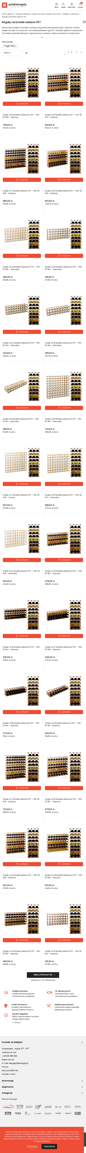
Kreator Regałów (20, 1014)
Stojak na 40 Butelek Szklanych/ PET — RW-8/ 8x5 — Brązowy (22, 952)
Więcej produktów (43, 974)
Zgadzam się (49, 1146)
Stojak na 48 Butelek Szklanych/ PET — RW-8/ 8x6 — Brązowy (64, 876)
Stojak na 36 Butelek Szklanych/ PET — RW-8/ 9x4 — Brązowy (21, 648)
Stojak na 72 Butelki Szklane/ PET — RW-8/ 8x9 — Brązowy (21, 800)
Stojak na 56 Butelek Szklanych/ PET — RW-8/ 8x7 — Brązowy (64, 800)
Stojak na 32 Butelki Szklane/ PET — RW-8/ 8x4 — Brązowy (63, 952)
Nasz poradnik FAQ (10, 1070)
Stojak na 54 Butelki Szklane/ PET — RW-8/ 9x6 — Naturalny (21, 572)
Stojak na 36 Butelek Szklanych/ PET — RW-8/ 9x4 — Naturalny (64, 268)
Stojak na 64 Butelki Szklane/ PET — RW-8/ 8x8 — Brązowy (21, 876)
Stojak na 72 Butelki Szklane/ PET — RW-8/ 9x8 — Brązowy (21, 192)
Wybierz (8, 53)
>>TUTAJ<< (17, 1022)
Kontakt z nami (8, 1074)
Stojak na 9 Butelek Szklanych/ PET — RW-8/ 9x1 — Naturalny (21, 420)
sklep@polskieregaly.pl (18, 1063)
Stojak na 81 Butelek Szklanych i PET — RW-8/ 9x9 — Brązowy (21, 116)
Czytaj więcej (32, 1146)
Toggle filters (9, 46)
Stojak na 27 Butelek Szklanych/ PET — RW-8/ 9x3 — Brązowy (64, 648)
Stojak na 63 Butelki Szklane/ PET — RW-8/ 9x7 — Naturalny (63, 496)
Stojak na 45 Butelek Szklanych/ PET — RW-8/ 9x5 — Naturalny (22, 268)
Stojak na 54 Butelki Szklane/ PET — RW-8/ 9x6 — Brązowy (63, 192)
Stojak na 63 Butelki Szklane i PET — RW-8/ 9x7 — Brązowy (63, 116)
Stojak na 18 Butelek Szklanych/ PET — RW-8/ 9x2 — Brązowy (21, 724)
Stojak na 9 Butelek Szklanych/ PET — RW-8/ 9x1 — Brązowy (63, 724)
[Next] (81, 53)
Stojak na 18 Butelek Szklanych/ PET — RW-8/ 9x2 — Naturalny (63, 344)
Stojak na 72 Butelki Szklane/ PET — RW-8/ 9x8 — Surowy (21, 496)
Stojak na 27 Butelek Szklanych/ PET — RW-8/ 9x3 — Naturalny (21, 344)
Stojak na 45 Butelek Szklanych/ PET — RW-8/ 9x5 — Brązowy (64, 572)
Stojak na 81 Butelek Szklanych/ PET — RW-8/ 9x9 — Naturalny (63, 420)
